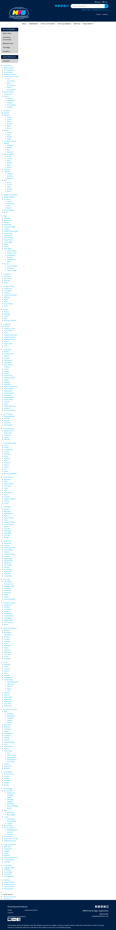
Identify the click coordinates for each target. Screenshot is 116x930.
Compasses (8, 733)
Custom (7, 776)
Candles (7, 545)
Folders (6, 371)
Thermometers (9, 860)
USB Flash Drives (10, 841)
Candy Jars (8, 288)
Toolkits (10, 107)
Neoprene (10, 203)
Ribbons (10, 152)
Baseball (10, 714)
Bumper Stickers (10, 74)
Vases (6, 130)
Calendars (7, 274)
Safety (6, 96)
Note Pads (7, 395)
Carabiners (8, 590)
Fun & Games (8, 477)
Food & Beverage (9, 443)
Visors (6, 306)
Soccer (9, 722)
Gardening (7, 614)
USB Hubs (10, 804)
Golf (5, 180)
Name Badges (9, 210)
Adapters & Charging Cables (11, 795)
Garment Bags (12, 266)
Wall (5, 318)
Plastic (6, 246)
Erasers (6, 671)
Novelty (7, 458)
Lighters (7, 855)
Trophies (7, 169)
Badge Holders (9, 197)
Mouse (6, 341)
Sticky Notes (8, 399)
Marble (9, 124)
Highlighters (8, 677)
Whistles (7, 768)
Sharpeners (8, 701)
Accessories (8, 791)
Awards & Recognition (5, 112)
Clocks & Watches (10, 175)
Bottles (6, 637)
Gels (5, 673)
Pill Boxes (7, 563)
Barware (7, 630)
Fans (8, 753)
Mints (6, 299)
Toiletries (7, 574)
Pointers (10, 686)
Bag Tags (7, 511)
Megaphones (11, 757)
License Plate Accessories (9, 93)
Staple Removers (10, 406)
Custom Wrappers (10, 295)
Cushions (7, 735)
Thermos (7, 654)
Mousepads (8, 391)
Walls (6, 283)
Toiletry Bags (11, 270)
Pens (5, 662)
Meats (6, 456)
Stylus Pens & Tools (11, 839)
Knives (6, 853)
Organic (7, 421)
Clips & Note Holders (8, 366)
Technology (7, 788)
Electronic (7, 278)
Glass (9, 121)
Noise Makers (12, 759)
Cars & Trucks (9, 774)
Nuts (5, 301)
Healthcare (7, 541)
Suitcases (10, 268)
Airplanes (7, 479)
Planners (7, 280)
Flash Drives (8, 331)
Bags (5, 216)
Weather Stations (10, 320)
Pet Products (8, 622)
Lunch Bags (8, 242)
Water (6, 471)
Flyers (6, 488)
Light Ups (10, 684)
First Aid (10, 98)
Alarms (6, 312)
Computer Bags (9, 227)
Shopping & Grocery (11, 256)
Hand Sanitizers (9, 554)
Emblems (10, 145)
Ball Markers (8, 513)
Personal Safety (9, 599)
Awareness (8, 543)
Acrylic (9, 117)
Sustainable (8, 425)
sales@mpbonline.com (100, 10)
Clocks (5, 309)
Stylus (9, 688)
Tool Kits (7, 535)
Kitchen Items (9, 616)
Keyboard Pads (9, 378)
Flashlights (11, 100)
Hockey (9, 720)
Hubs (6, 333)
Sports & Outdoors (10, 709)
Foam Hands (11, 755)
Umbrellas (8, 766)
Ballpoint (7, 664)
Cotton (9, 201)
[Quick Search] (88, 6)
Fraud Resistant (12, 682)
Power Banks (8, 836)
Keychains (7, 588)
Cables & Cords (9, 328)
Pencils (6, 695)
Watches (6, 880)
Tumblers (6, 51)
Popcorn (7, 463)
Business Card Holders (9, 355)
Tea (5, 469)
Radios (6, 749)
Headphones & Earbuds (12, 831)
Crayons (7, 669)
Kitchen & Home (9, 603)
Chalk (6, 667)
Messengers (11, 815)
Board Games (9, 484)
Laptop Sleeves (9, 337)
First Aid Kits (8, 550)
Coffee (6, 447)
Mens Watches (9, 884)
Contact (105, 14)
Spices (6, 467)
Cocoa (6, 445)
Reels (6, 212)
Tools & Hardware (9, 844)
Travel (6, 264)
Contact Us (7, 899)
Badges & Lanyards (10, 195)
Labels (6, 380)
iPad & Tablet (11, 821)
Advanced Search (9, 897)
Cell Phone (11, 819)
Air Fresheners (9, 70)
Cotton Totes (11, 251)
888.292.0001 (86, 10)
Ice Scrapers (11, 105)
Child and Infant (9, 548)
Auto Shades (8, 72)
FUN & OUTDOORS (47, 24)
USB (5, 346)
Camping (7, 729)
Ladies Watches (9, 882)
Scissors (7, 402)
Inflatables (8, 492)
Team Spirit (8, 751)
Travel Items (7, 865)
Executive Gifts (8, 428)
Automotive (7, 66)
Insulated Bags (9, 742)
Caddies (7, 358)
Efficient (7, 418)
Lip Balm (7, 556)
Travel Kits (8, 576)
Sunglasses (8, 569)
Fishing (6, 738)
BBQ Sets (7, 847)
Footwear (6, 61)
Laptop (9, 823)
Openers (7, 650)
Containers (8, 609)
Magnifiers (7, 384)
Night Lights (8, 558)
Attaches (7, 218)
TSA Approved (9, 876)
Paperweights (9, 154)
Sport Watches (9, 886)
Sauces (6, 465)
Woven (9, 208)
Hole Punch (8, 376)
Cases (6, 817)
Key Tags (6, 579)
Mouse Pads (8, 344)
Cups (6, 643)
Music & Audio (9, 828)
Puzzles (7, 497)
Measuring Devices (10, 386)
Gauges (9, 103)
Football (10, 718)
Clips (5, 520)
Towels (6, 537)
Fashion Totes (12, 253)
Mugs (6, 648)
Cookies (7, 293)
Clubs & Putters (9, 522)
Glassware (7, 645)
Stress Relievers (10, 410)
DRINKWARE (33, 24)
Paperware (8, 652)
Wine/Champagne (10, 473)
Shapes (6, 783)
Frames (6, 373)
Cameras (7, 435)
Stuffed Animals (9, 499)
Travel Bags (8, 872)
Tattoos (6, 501)
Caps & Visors (9, 518)
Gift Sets (7, 172)
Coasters (7, 641)
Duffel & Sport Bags (11, 231)
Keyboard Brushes (10, 335)
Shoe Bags (7, 533)
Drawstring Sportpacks (8, 234)
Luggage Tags (9, 586)
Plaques (7, 115)
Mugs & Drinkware (9, 628)
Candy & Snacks (9, 286)
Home (98, 14)
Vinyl (8, 206)
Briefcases (7, 225)
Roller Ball (7, 699)
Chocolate (7, 291)
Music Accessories (11, 84)
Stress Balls (7, 772)
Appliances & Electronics (8, 432)
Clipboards (8, 362)
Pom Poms (11, 762)
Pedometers (8, 561)
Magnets (7, 382)
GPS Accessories (11, 80)
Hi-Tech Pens (8, 680)
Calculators (8, 360)
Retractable (8, 697)
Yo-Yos (6, 503)
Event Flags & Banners (9, 525)
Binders (6, 352)
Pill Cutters (8, 565)
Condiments (8, 450)
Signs (6, 404)
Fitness (6, 437)
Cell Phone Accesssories (8, 583)
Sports (6, 785)
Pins (8, 150)
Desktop (10, 178)
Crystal (9, 119)
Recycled (7, 423)
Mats (5, 744)
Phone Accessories (11, 88)
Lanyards (7, 199)
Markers (7, 693)
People (6, 778)
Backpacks (8, 220)
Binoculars (7, 725)
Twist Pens (8, 706)
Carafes (6, 639)
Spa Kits (7, 567)
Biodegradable (9, 416)
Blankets (7, 727)
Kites (6, 495)
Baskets (7, 222)
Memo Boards (9, 389)
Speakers (10, 834)
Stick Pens (7, 704)
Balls (5, 481)
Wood (9, 128)
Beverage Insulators (7, 633)
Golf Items (7, 507)
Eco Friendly (8, 238)
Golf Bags (7, 531)
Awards (6, 509)
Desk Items (7, 349)
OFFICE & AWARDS (64, 24)
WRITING (77, 24)
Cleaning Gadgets (10, 800)
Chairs (6, 731)
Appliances (8, 605)
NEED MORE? (88, 24)
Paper (6, 244)
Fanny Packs (8, 240)
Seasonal (7, 780)
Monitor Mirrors (9, 339)
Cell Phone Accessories (7, 38)
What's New (7, 33)
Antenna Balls (9, 68)
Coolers (6, 229)
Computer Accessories (6, 325)
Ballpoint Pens (8, 43)
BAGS (24, 24)
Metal (9, 126)
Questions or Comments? (17, 916)
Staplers (7, 408)
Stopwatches (8, 889)
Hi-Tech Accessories (11, 76)
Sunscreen (8, 571)
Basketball (11, 716)
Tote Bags (6, 47)
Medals (9, 148)
